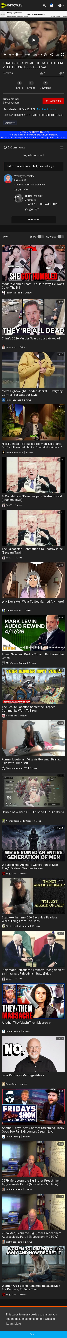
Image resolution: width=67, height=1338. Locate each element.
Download (45, 85)
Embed (31, 85)
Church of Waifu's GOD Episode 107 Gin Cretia (33, 812)
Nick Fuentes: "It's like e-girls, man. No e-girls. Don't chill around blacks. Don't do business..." (32, 445)
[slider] (19, 54)
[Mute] (51, 54)
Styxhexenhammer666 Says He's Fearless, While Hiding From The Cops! (30, 919)
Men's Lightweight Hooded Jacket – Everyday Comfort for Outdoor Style (32, 392)
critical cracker (11, 99)
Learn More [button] (13, 1323)
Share (19, 85)
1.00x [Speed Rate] (35, 55)
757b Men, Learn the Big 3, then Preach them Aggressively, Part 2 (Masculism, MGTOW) (31, 1182)
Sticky (32, 236)
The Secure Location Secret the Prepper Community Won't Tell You (28, 708)
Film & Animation (46, 109)
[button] (51, 5)
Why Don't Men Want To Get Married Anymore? (33, 601)
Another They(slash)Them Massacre (26, 1022)
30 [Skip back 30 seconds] (40, 54)
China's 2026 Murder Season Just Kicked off (31, 338)
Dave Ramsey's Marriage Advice (23, 1075)
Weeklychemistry (24, 176)
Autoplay (51, 236)
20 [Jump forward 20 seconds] (46, 54)
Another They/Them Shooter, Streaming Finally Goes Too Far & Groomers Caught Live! (33, 1129)
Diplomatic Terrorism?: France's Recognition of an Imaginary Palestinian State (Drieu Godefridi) (33, 973)
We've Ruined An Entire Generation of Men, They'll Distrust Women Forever (30, 866)
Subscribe (53, 100)
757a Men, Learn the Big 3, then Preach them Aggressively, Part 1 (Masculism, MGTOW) (31, 1234)
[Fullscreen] (62, 54)
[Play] (4, 54)
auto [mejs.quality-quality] (57, 55)
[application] (33, 40)
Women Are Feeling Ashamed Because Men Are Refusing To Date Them (31, 1287)
